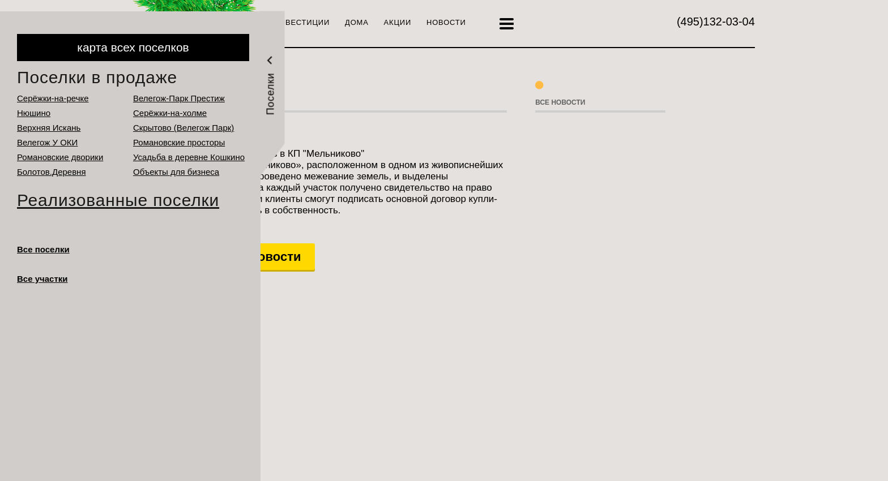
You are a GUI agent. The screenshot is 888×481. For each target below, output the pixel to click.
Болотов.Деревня (51, 172)
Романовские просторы (179, 142)
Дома (357, 22)
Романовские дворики (60, 157)
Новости (446, 22)
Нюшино (33, 113)
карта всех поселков (133, 47)
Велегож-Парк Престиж (179, 98)
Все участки (42, 279)
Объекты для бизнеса (176, 172)
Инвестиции (302, 22)
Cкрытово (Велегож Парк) (183, 127)
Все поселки (43, 249)
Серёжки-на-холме (170, 113)
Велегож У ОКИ (47, 142)
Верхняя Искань (48, 127)
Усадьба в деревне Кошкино (189, 157)
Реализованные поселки (118, 200)
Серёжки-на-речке (53, 98)
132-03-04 (716, 21)
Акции (397, 22)
